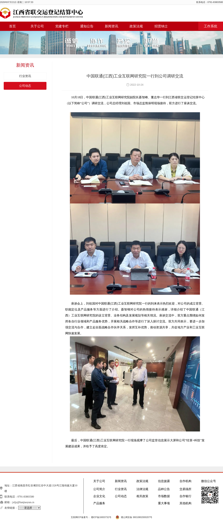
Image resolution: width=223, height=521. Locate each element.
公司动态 (25, 85)
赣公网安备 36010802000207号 (136, 517)
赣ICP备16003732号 (101, 517)
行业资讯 (25, 76)
